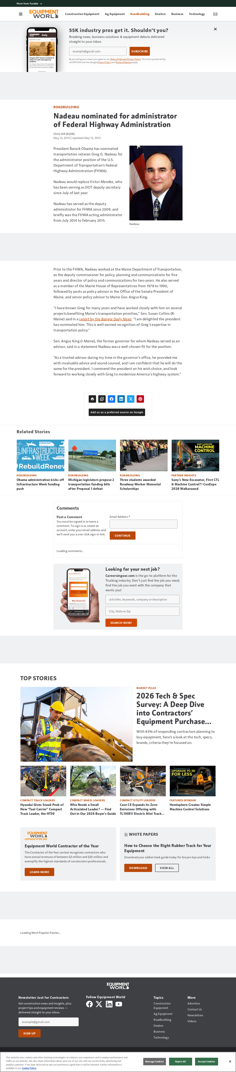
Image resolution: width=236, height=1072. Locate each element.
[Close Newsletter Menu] (215, 29)
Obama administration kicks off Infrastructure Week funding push (40, 484)
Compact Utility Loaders (138, 800)
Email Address (120, 516)
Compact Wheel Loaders (87, 800)
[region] (118, 1062)
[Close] (230, 1061)
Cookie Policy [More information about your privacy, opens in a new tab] (29, 1068)
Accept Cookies (206, 1061)
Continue (123, 535)
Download (138, 868)
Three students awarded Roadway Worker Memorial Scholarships (140, 484)
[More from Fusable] (118, 3)
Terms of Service (124, 62)
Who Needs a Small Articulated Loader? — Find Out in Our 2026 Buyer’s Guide (93, 809)
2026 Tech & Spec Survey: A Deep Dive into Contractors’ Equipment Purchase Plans (170, 709)
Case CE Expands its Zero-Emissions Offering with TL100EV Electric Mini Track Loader (141, 809)
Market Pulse (146, 687)
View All (167, 868)
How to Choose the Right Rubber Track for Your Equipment (167, 848)
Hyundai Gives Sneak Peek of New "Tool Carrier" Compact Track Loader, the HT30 (42, 809)
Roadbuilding (66, 107)
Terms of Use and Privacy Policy (125, 59)
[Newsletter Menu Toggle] (215, 13)
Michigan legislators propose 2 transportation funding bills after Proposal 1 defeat (91, 484)
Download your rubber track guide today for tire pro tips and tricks (167, 857)
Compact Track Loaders (37, 800)
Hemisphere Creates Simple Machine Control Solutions (190, 807)
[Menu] (20, 13)
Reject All (180, 1061)
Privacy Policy (104, 62)
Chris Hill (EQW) (64, 134)
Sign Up (29, 1033)
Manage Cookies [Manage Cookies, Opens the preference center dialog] (154, 1061)
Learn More (39, 872)
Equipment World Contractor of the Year (62, 845)
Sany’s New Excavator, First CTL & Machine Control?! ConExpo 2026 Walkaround (195, 484)
